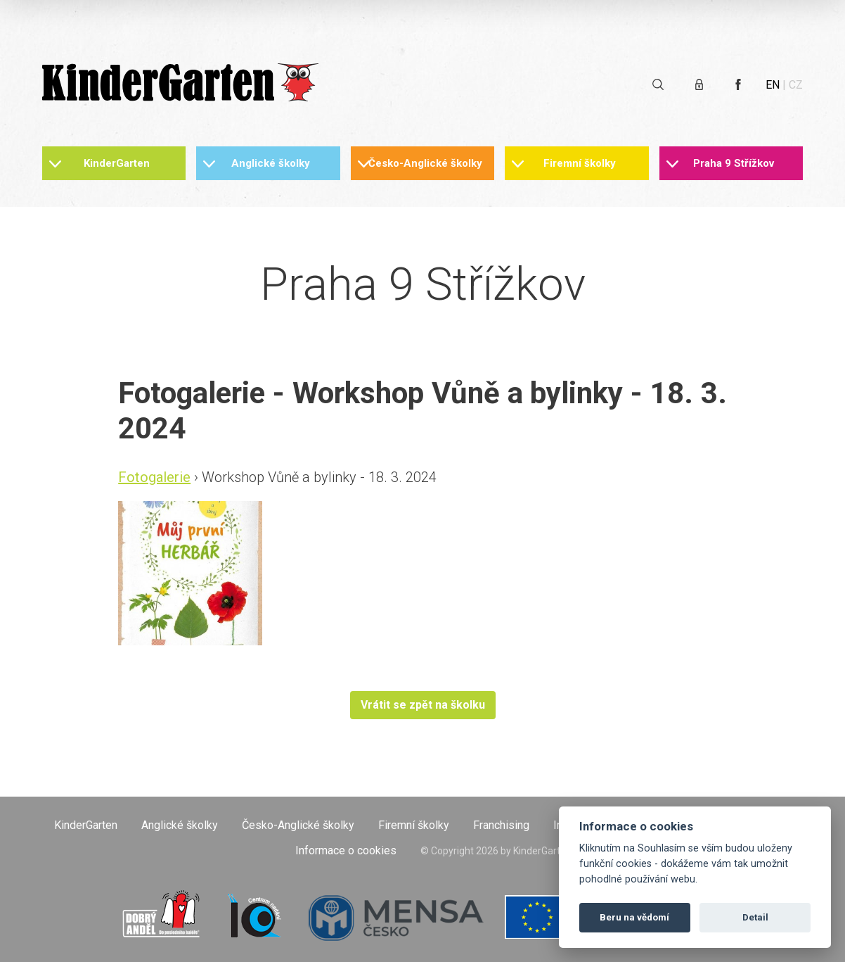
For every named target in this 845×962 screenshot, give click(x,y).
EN (773, 84)
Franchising (501, 825)
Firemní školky (579, 163)
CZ (796, 84)
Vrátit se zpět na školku (423, 704)
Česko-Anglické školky (425, 163)
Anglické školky (270, 163)
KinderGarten (117, 163)
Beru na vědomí (634, 917)
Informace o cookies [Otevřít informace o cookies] (345, 850)
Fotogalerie (154, 477)
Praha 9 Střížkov (733, 163)
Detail (755, 917)
